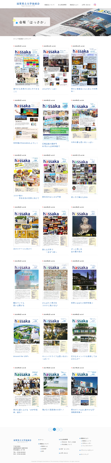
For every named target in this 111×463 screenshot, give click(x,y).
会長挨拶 (43, 448)
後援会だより (74, 4)
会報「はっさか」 (64, 449)
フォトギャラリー (86, 445)
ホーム (41, 439)
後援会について (50, 4)
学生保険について (66, 444)
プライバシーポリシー (86, 450)
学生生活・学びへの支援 (68, 442)
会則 (42, 451)
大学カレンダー (86, 443)
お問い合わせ (86, 4)
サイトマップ (84, 454)
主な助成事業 (62, 4)
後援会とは (44, 446)
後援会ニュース (86, 440)
